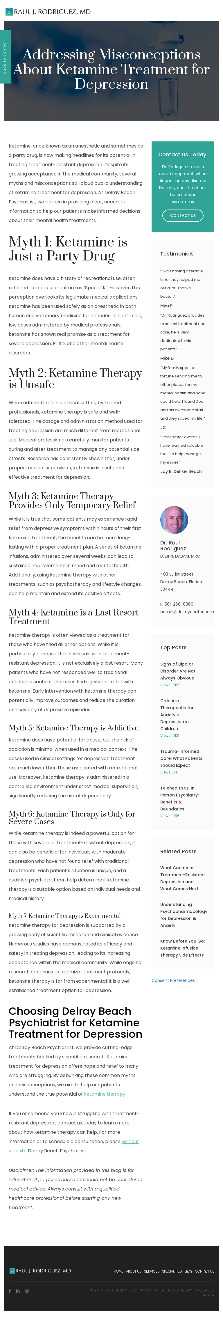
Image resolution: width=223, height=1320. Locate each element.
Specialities (172, 1271)
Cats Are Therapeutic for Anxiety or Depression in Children (177, 715)
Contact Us (183, 215)
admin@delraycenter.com (187, 612)
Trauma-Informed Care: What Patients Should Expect (181, 758)
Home (118, 1271)
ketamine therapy (104, 1094)
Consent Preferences (173, 980)
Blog (188, 1271)
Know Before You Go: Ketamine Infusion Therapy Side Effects (182, 948)
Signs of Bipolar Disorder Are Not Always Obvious (177, 671)
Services (151, 1271)
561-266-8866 (179, 604)
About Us (133, 1271)
